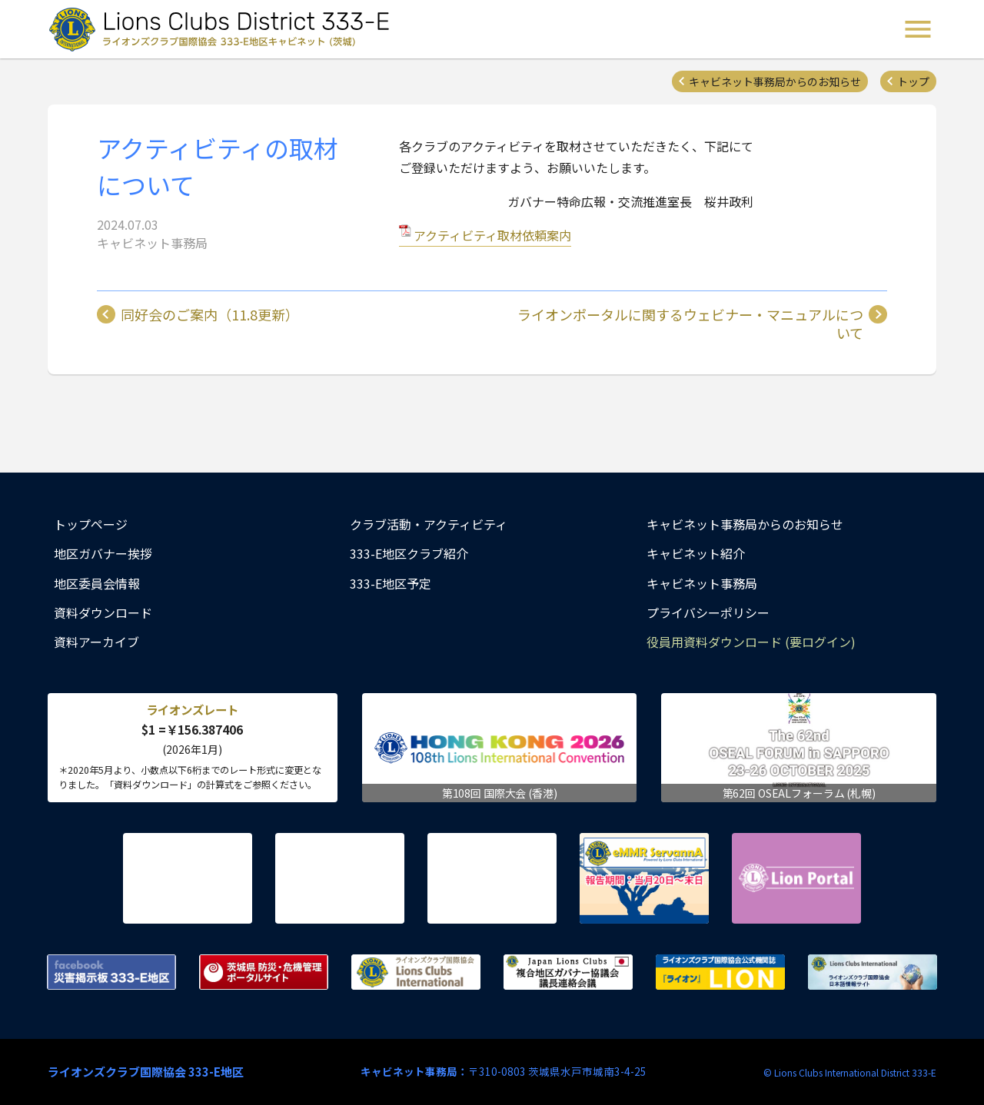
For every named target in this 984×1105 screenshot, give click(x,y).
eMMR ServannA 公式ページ (644, 878)
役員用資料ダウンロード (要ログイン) (751, 641)
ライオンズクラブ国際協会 (415, 972)
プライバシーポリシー (708, 612)
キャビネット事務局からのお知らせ (775, 81)
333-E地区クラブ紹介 (409, 553)
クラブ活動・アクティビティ (428, 524)
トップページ (91, 524)
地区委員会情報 (97, 583)
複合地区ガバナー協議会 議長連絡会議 (568, 972)
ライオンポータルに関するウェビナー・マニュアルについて (690, 324)
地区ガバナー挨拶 (103, 553)
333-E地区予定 (390, 583)
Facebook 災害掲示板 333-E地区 (111, 972)
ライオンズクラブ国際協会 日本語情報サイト (872, 972)
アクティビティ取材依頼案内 (492, 235)
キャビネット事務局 (702, 583)
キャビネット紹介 (696, 553)
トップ (913, 81)
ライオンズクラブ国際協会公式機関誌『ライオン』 (720, 972)
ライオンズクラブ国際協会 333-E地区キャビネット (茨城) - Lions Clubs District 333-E (223, 29)
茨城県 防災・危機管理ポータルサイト (263, 972)
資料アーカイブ (96, 641)
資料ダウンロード (103, 612)
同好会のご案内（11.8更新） (210, 314)
